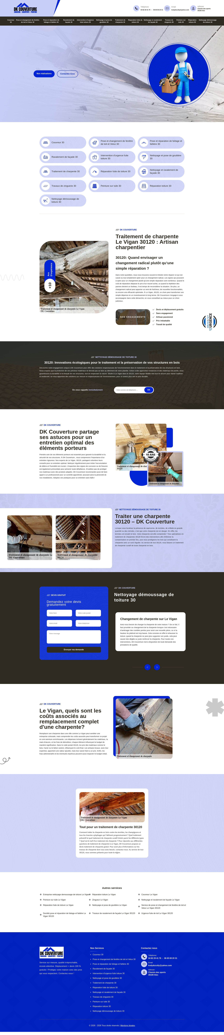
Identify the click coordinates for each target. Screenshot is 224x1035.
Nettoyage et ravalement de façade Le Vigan (160, 900)
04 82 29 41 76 (145, 10)
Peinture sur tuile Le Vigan (54, 900)
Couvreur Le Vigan (149, 894)
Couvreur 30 (98, 955)
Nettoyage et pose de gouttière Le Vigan (109, 905)
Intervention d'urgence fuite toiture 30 (109, 973)
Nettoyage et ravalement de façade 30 (109, 992)
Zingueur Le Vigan (100, 900)
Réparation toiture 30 (102, 1006)
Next (157, 667)
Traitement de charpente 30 (104, 983)
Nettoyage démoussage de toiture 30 (108, 1011)
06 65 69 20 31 (158, 10)
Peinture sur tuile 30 (101, 1002)
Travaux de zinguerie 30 (103, 997)
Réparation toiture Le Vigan (104, 894)
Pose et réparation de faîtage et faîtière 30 (111, 964)
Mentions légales (128, 1026)
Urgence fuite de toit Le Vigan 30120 (157, 913)
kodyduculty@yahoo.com (180, 10)
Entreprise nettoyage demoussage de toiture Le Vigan (66, 894)
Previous (147, 667)
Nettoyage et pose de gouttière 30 (107, 978)
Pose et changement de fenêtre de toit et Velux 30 (114, 959)
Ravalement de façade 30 (104, 969)
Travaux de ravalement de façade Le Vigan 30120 (113, 913)
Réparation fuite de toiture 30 (105, 988)
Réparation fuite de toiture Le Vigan (58, 905)
